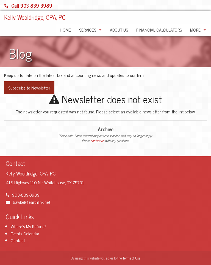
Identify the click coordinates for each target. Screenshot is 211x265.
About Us (119, 29)
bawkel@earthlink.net (28, 201)
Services (87, 29)
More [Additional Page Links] (195, 29)
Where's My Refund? (28, 226)
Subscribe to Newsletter (29, 87)
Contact (18, 240)
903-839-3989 (23, 194)
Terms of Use (131, 258)
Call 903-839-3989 (28, 5)
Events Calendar (25, 233)
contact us (97, 140)
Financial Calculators (159, 29)
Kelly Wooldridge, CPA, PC (35, 17)
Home (65, 29)
